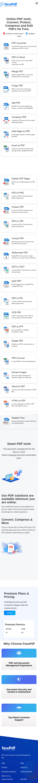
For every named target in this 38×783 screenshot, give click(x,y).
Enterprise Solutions (9, 772)
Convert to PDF (7, 779)
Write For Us (6, 776)
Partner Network (26, 772)
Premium (10, 613)
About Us (24, 767)
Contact (4, 767)
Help (3, 763)
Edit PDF (24, 779)
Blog (22, 763)
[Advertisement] (19, 165)
